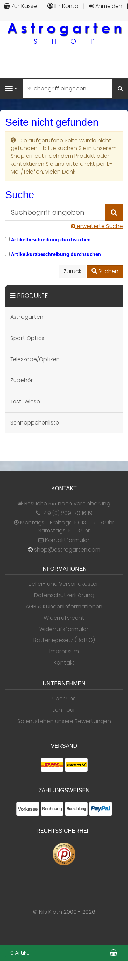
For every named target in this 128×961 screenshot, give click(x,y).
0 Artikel (20, 953)
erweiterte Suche (97, 226)
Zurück (72, 271)
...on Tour (64, 710)
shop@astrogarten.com (67, 550)
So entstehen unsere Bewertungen (64, 721)
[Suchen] (120, 88)
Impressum (64, 651)
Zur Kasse (20, 6)
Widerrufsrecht (64, 618)
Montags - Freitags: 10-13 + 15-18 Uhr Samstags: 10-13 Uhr (64, 526)
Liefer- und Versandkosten (64, 584)
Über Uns (64, 699)
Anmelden (105, 6)
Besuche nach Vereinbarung (64, 503)
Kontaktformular (64, 540)
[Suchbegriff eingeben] (67, 88)
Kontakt (64, 663)
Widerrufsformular (64, 629)
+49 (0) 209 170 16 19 (66, 513)
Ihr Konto (63, 6)
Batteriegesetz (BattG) (64, 640)
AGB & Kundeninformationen (64, 606)
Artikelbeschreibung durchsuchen (51, 239)
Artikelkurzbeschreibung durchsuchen (56, 254)
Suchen (104, 271)
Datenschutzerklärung (64, 595)
